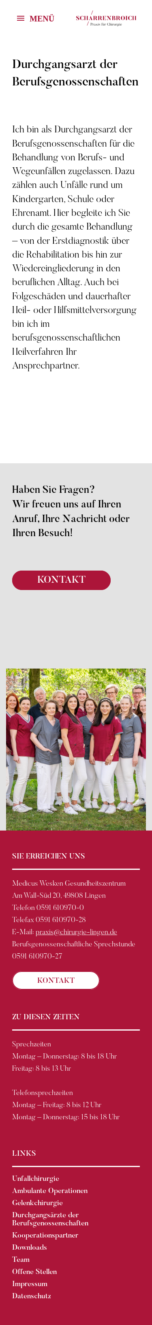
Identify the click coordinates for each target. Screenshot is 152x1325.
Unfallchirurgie (35, 1179)
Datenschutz (31, 1296)
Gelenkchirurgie (37, 1203)
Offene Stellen (34, 1272)
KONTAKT (61, 580)
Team (21, 1260)
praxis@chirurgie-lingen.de (76, 932)
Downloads (29, 1248)
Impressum (29, 1284)
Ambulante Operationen (50, 1191)
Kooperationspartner (45, 1236)
